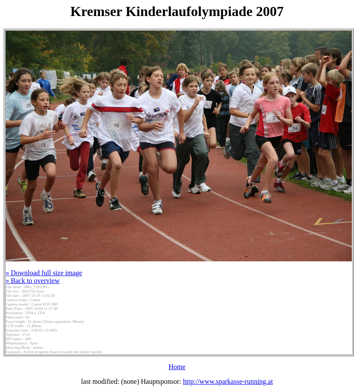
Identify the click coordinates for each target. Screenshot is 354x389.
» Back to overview (33, 280)
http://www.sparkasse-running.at (228, 381)
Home (176, 366)
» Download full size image (44, 272)
